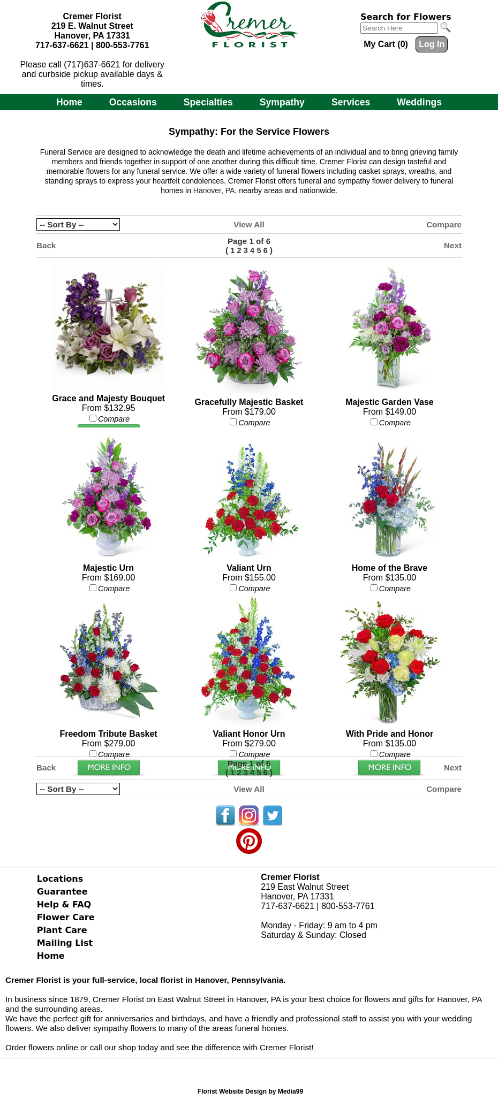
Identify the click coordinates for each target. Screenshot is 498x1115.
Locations (60, 879)
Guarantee (62, 892)
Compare (444, 224)
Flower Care (66, 917)
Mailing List (65, 943)
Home (69, 102)
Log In (431, 44)
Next (453, 245)
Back (46, 245)
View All (248, 224)
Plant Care (62, 930)
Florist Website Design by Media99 (250, 1091)
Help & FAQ (64, 904)
